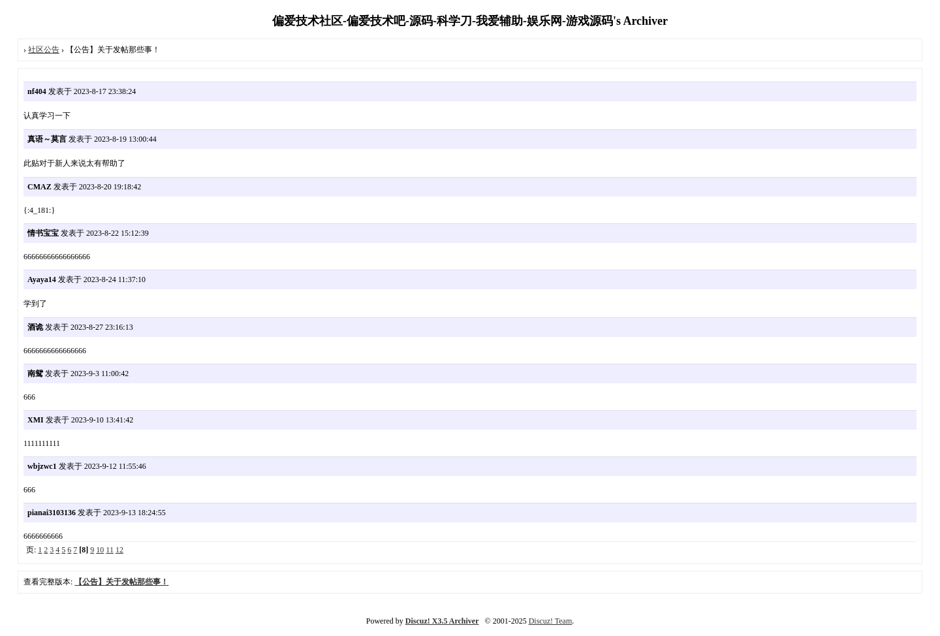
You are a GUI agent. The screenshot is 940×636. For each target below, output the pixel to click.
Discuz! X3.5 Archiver (442, 621)
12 (119, 549)
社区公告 (43, 49)
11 (110, 549)
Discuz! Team (550, 621)
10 (100, 549)
